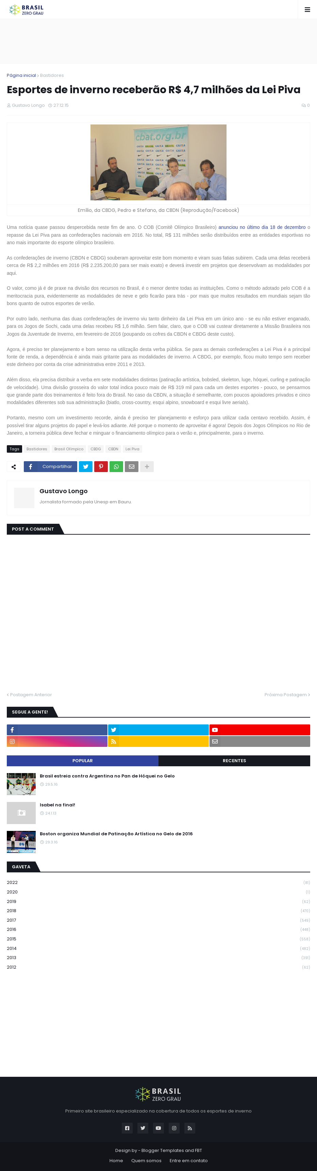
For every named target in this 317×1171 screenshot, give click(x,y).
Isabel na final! (57, 805)
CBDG (95, 449)
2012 (158, 967)
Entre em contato (189, 1160)
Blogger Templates (162, 1150)
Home (116, 1160)
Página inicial (21, 75)
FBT (198, 1150)
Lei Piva (132, 449)
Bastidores (52, 75)
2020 (158, 892)
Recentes (234, 760)
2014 (158, 948)
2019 (158, 901)
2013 (158, 957)
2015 (158, 939)
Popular (82, 760)
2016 (158, 929)
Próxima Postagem (286, 694)
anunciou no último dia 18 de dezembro (261, 227)
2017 (158, 920)
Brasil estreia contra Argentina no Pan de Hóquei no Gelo (107, 776)
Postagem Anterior (31, 694)
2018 (158, 911)
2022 (158, 882)
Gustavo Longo (63, 491)
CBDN (113, 449)
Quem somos (146, 1160)
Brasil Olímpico (68, 449)
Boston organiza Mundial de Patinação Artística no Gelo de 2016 (116, 834)
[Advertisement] (158, 41)
